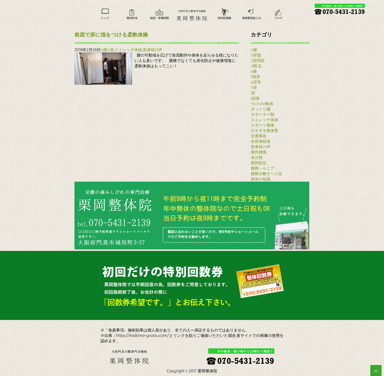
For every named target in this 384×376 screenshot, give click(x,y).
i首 (253, 92)
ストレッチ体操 (128, 49)
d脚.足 (256, 65)
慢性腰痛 (258, 152)
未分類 (257, 157)
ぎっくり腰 (260, 108)
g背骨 (256, 82)
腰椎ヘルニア (262, 168)
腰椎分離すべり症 (266, 173)
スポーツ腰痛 (262, 125)
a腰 (104, 49)
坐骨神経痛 (260, 141)
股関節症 (258, 162)
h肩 (111, 49)
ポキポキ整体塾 (264, 130)
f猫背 (255, 76)
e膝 (254, 71)
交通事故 (258, 135)
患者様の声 (152, 49)
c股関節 (257, 60)
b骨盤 (256, 55)
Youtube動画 (262, 103)
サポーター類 (262, 114)
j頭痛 (255, 98)
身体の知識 (260, 178)
